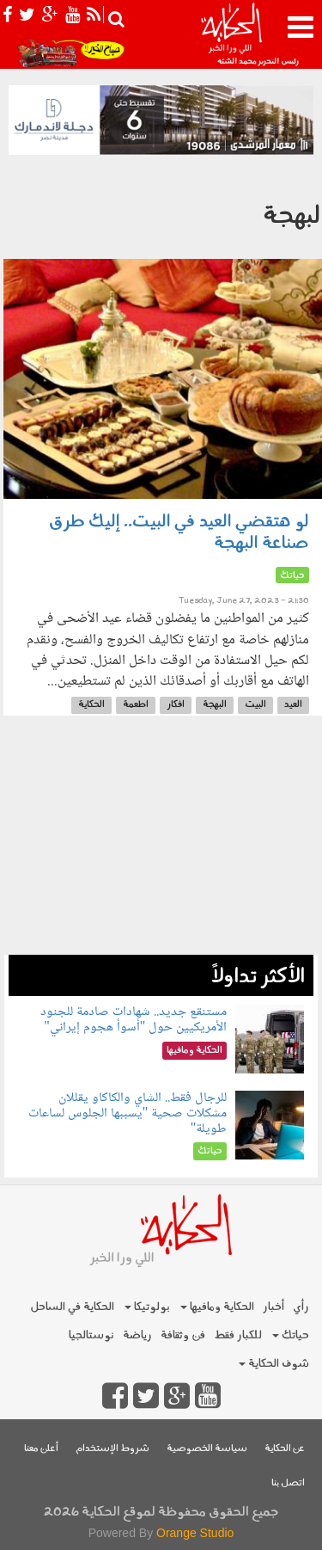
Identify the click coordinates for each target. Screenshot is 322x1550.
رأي (301, 1307)
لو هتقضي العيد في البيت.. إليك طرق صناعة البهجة (179, 533)
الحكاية (91, 705)
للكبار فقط (238, 1335)
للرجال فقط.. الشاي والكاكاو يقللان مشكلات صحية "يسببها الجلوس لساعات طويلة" (128, 1113)
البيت (255, 705)
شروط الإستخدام (112, 1449)
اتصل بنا (288, 1483)
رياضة (137, 1335)
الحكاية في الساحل (72, 1307)
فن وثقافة (183, 1335)
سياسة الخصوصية (207, 1449)
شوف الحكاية (274, 1364)
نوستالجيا (91, 1335)
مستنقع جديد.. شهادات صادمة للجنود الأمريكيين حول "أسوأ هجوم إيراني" (133, 1019)
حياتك (290, 1335)
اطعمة (136, 705)
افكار (176, 705)
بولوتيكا (147, 1307)
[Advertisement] (161, 844)
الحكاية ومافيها (217, 1307)
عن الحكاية (284, 1449)
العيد (293, 705)
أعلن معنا (41, 1449)
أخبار (273, 1307)
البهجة (215, 705)
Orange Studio (195, 1533)
